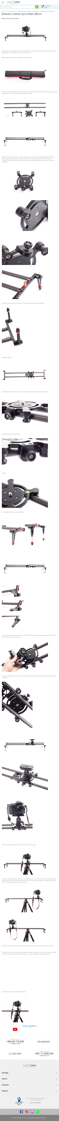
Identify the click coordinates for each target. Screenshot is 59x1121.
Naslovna (4, 11)
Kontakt (44, 1041)
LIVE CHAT (15, 1053)
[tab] (29, 1073)
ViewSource (43, 1118)
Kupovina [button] (5, 1073)
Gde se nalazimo (35, 1103)
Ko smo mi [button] (5, 1085)
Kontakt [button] (5, 1091)
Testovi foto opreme (12, 11)
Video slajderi (36, 11)
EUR (54, 7)
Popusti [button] (4, 1079)
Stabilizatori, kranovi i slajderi (24, 11)
